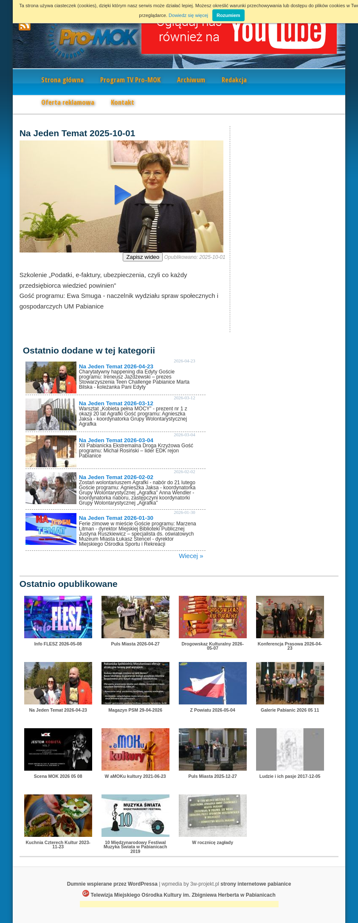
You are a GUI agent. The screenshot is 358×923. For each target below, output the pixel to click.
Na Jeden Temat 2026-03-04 (116, 440)
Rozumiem (228, 15)
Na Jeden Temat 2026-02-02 (116, 477)
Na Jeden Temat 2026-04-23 (116, 366)
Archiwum (191, 79)
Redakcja (234, 79)
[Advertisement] (179, 905)
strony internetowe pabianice (255, 884)
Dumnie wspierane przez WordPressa (112, 884)
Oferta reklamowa (67, 102)
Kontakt (122, 102)
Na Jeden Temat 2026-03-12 (116, 403)
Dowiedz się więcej (188, 15)
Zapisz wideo (142, 257)
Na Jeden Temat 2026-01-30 (116, 518)
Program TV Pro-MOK (130, 79)
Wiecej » (191, 555)
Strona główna (62, 79)
